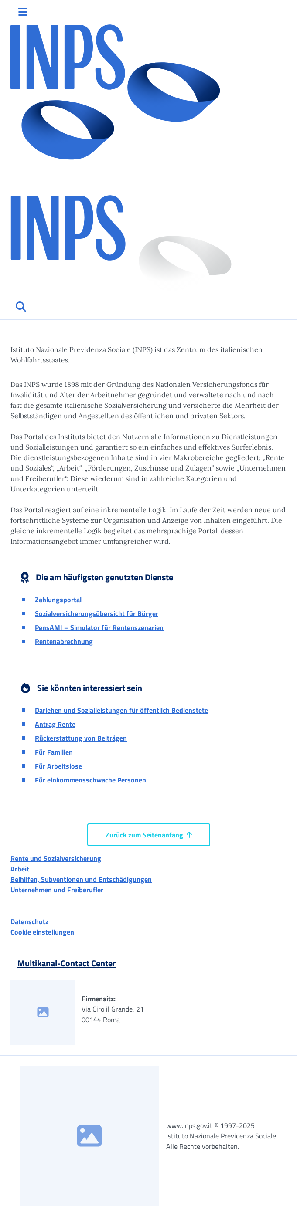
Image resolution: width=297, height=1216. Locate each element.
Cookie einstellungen (42, 932)
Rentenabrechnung (64, 641)
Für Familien (54, 752)
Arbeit (19, 869)
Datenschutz (29, 921)
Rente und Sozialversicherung (55, 858)
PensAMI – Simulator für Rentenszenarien (99, 627)
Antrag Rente (55, 724)
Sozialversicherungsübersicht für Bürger (96, 613)
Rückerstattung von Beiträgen (81, 738)
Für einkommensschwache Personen (90, 780)
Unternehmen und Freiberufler (56, 889)
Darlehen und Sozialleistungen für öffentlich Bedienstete (121, 710)
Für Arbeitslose (58, 766)
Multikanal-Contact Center (66, 963)
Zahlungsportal (58, 599)
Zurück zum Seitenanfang (149, 835)
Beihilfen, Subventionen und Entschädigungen (81, 879)
